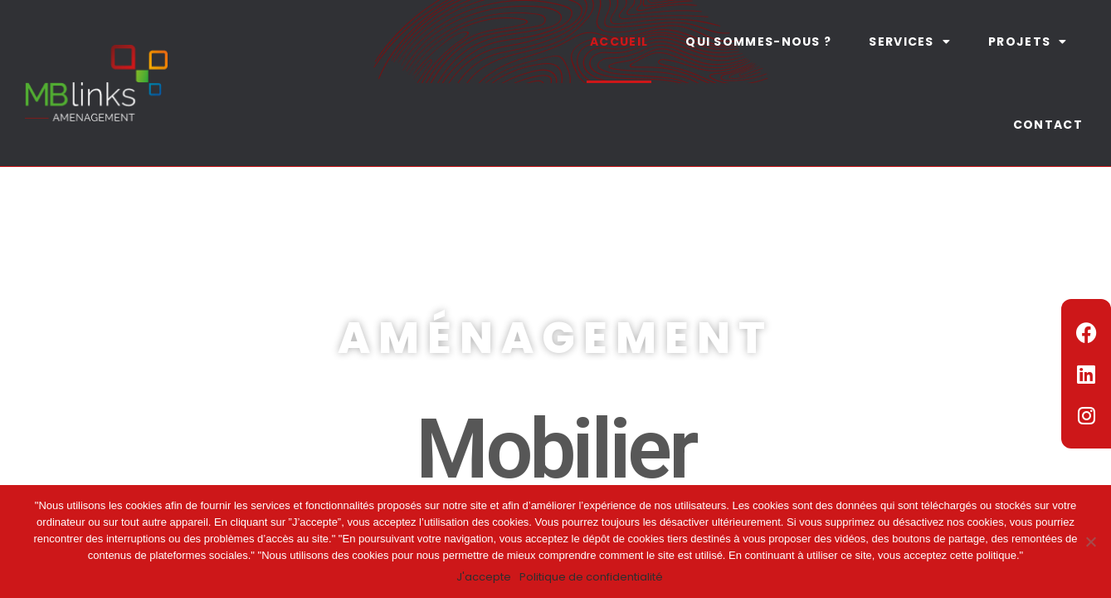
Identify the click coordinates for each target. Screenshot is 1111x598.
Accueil (619, 41)
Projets (1027, 41)
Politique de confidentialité (591, 577)
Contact (1048, 124)
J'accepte (483, 577)
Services (910, 41)
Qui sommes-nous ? (758, 41)
